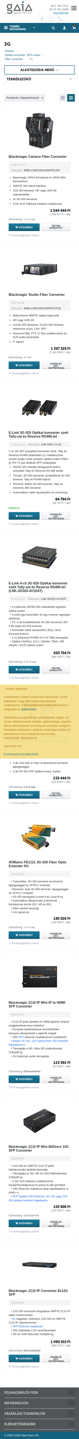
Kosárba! (26, 227)
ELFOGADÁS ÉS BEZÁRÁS (21, 754)
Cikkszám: (17, 170)
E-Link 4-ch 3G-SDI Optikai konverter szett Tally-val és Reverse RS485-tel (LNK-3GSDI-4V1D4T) (38, 587)
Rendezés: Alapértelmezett (24, 98)
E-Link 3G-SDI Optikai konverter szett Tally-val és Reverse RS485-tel (38, 434)
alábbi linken (28, 709)
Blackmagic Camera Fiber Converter (38, 156)
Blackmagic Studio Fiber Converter (37, 294)
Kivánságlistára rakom (25, 235)
